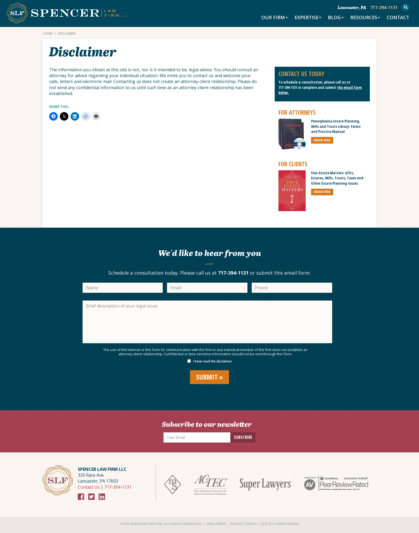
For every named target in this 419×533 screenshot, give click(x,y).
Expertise (303, 18)
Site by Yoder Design (280, 524)
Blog (331, 18)
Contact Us (89, 487)
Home (48, 33)
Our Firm (269, 18)
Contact (397, 18)
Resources (362, 18)
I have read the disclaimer (212, 361)
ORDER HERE (322, 140)
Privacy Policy (243, 524)
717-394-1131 (287, 87)
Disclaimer (216, 524)
